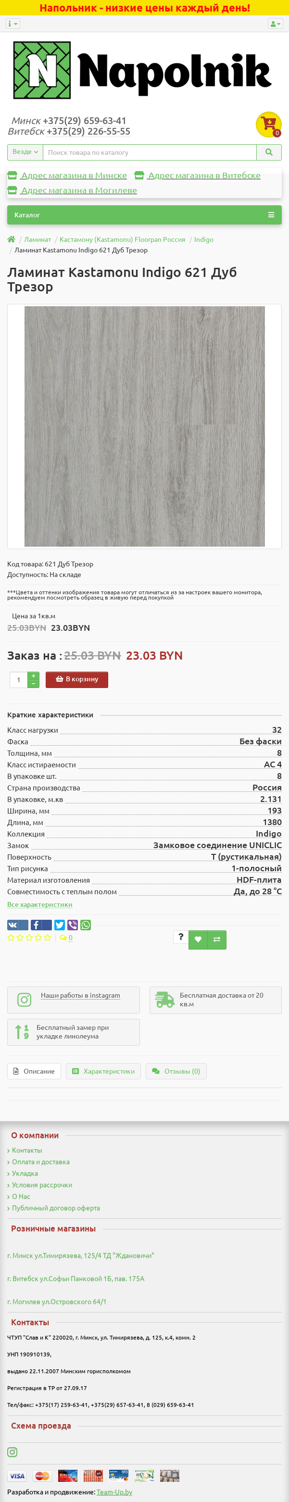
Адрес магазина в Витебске (197, 175)
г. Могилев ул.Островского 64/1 (57, 1301)
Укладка (22, 1173)
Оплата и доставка (38, 1161)
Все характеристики (40, 904)
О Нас (18, 1196)
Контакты (24, 1150)
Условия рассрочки (39, 1185)
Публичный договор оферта (53, 1208)
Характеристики (103, 1071)
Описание (34, 1071)
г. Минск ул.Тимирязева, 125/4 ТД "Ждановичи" (80, 1255)
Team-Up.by (114, 1492)
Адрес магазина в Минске (67, 175)
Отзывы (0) (176, 1071)
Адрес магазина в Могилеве (72, 190)
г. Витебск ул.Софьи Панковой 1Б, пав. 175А (75, 1278)
